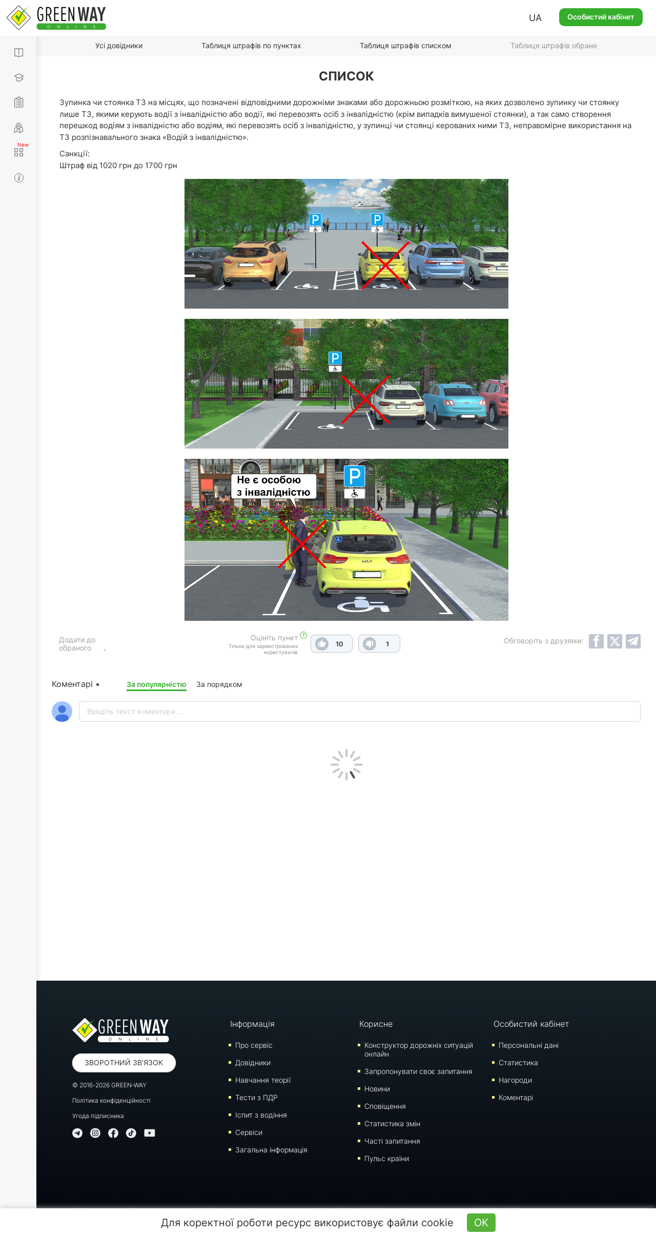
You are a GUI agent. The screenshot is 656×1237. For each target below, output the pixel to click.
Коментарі (516, 1097)
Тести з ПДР (256, 1097)
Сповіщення (385, 1106)
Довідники (253, 1062)
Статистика (518, 1062)
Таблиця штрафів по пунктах (251, 45)
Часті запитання (392, 1141)
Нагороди (515, 1080)
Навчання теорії (263, 1080)
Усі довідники (118, 45)
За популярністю (157, 684)
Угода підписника (98, 1116)
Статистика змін (392, 1123)
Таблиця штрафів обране (553, 45)
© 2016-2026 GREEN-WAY (109, 1085)
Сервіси (248, 1132)
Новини (377, 1088)
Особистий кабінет (600, 16)
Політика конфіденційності (111, 1100)
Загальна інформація (271, 1149)
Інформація (252, 1024)
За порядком (219, 684)
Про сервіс (254, 1045)
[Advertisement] (346, 878)
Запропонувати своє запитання (418, 1071)
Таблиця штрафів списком (406, 45)
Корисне (376, 1024)
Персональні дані (529, 1045)
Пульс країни (386, 1158)
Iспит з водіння (261, 1114)
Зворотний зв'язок (124, 1062)
